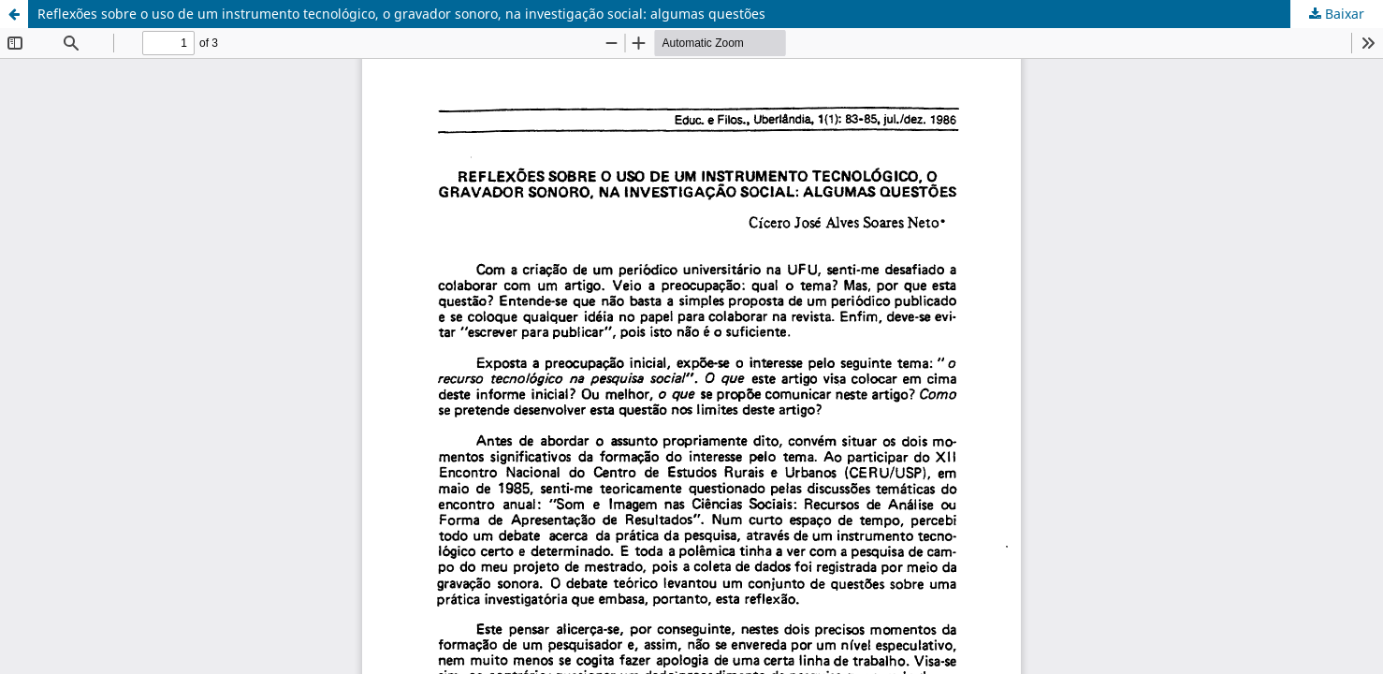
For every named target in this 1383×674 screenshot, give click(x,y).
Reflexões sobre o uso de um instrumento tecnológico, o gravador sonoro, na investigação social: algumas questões (401, 13)
